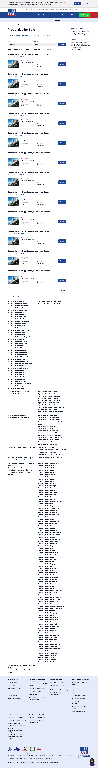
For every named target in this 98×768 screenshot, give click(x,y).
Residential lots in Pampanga (47, 613)
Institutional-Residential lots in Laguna (21, 458)
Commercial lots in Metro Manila (49, 433)
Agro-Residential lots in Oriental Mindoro (52, 407)
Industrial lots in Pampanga (47, 452)
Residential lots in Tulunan (47, 660)
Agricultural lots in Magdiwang (18, 348)
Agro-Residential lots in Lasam (48, 405)
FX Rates (72, 9)
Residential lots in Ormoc (46, 610)
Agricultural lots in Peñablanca (18, 366)
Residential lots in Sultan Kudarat (49, 648)
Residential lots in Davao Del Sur (49, 535)
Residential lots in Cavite (46, 517)
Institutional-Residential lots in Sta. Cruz (21, 460)
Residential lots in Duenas (46, 537)
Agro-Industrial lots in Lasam (17, 394)
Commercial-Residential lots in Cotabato (21, 447)
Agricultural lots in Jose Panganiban (20, 337)
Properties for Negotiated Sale (18, 35)
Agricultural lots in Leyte (16, 345)
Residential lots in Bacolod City (48, 483)
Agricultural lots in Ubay (16, 388)
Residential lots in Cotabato (47, 523)
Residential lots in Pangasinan (48, 617)
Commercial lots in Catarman (48, 415)
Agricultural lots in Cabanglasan (18, 321)
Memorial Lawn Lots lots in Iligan (18, 468)
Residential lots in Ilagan (46, 546)
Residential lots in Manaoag (47, 579)
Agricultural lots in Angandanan (18, 305)
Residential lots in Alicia (46, 470)
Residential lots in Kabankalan (48, 552)
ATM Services (11, 685)
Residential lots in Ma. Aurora (48, 575)
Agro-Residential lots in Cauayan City (50, 400)
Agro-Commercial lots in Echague (49, 301)
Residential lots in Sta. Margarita (49, 644)
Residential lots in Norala (46, 595)
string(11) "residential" (20, 44)
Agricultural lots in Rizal (16, 370)
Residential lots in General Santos (49, 541)
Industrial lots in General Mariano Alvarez (52, 450)
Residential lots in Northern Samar (49, 599)
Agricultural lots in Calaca (16, 325)
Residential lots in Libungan (47, 568)
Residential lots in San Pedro (47, 639)
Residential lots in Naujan (46, 588)
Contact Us (83, 9)
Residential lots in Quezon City (48, 628)
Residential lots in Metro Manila (48, 584)
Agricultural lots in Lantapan (17, 343)
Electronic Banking (34, 694)
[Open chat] (92, 762)
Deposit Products (12, 682)
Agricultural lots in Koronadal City (19, 341)
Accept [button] (77, 3)
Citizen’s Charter (76, 687)
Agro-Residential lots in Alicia (48, 391)
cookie (63, 2)
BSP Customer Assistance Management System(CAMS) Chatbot (57, 757)
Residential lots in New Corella (48, 593)
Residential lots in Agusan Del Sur (49, 463)
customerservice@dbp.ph (30, 755)
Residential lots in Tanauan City (48, 655)
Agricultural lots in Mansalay (17, 352)
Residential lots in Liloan (46, 570)
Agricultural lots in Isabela (16, 334)
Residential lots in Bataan (46, 490)
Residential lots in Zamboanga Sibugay (51, 662)
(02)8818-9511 (78, 42)
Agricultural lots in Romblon (17, 377)
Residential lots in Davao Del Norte (49, 532)
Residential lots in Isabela (46, 550)
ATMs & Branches (30, 9)
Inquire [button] (62, 64)
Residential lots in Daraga (46, 526)
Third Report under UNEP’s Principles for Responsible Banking (15, 736)
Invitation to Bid (35, 35)
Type (9, 41)
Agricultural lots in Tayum (16, 386)
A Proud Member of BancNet (41, 749)
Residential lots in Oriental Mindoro (50, 608)
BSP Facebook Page (47, 758)
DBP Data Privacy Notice (15, 717)
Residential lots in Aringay (47, 479)
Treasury (64, 15)
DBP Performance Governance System (25, 749)
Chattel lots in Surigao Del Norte (18, 417)
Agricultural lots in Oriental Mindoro (20, 363)
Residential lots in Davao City (48, 530)
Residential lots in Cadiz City (47, 503)
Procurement (59, 9)
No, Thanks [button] (85, 3)
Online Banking (84, 15)
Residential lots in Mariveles (47, 581)
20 (84, 42)
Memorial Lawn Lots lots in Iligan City (20, 470)
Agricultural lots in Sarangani (17, 381)
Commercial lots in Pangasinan (48, 439)
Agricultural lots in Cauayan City (18, 330)
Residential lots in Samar (46, 633)
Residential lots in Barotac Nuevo (49, 488)
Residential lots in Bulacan (47, 497)
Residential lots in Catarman (47, 510)
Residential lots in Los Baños (47, 572)
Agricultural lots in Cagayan (17, 323)
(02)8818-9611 (74, 44)
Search (88, 9)
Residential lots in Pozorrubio (48, 624)
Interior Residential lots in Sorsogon (50, 458)
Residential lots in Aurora (46, 481)
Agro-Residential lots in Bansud (48, 394)
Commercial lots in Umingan (47, 444)
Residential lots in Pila (45, 622)
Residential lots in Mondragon (48, 586)
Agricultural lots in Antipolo (17, 308)
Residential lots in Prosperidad (48, 626)
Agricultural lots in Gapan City (18, 332)
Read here (47, 20)
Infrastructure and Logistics (57, 682)
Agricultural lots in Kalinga (16, 339)
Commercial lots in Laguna (47, 426)
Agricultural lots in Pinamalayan (18, 368)
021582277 (20, 758)
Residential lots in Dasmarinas (48, 528)
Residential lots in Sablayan (47, 631)
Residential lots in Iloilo (45, 548)
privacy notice (14, 4)
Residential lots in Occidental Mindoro (51, 606)
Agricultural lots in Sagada (17, 379)
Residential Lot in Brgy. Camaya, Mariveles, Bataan (29, 54)
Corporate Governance (78, 690)
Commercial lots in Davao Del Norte (50, 419)
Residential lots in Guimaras (47, 544)
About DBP (22, 9)
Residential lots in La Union (47, 559)
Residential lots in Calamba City (48, 508)
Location (35, 41)
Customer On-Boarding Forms (37, 717)
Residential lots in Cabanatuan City (50, 501)
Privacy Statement (54, 762)
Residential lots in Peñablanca (48, 619)
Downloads (46, 35)
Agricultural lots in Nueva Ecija (18, 361)
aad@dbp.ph (77, 49)
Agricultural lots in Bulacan (17, 317)
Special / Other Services (14, 698)
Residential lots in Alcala (46, 468)
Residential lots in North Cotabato (49, 597)
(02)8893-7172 (86, 45)
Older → (63, 290)
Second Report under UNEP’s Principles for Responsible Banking (16, 730)
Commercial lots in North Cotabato (49, 435)
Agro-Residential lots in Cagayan (49, 398)
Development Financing (41, 15)
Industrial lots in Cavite (46, 447)
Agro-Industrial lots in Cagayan (18, 391)
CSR (71, 15)
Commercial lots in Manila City (48, 431)
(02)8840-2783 (78, 45)
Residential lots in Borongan (47, 494)
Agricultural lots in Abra (16, 301)
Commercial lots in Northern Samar (50, 437)
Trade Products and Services (37, 688)
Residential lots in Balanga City (48, 486)
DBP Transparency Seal (78, 695)
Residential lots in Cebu (46, 519)
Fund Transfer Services (14, 688)
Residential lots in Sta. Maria (47, 646)
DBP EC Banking (12, 695)
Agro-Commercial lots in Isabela (49, 303)
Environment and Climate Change (59, 690)
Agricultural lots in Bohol (16, 312)
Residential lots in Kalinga (46, 557)
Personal (21, 15)
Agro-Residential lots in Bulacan (49, 396)
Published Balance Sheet (78, 711)
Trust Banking (55, 15)
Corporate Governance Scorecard (81, 693)
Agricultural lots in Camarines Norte (20, 328)
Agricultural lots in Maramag (17, 354)
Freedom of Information (10, 749)
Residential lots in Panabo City (48, 615)
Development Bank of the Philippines (12, 12)
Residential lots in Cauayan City (48, 514)
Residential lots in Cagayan (47, 506)
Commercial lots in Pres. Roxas (48, 442)
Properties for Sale (50, 9)
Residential (21, 56)
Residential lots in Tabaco (46, 651)
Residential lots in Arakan (46, 477)
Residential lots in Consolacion (48, 521)
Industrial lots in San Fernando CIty (49, 454)
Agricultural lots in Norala (16, 359)
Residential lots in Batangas (47, 492)
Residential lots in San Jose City (48, 635)
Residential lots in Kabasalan (47, 555)
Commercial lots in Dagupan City (49, 417)
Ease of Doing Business (78, 698)
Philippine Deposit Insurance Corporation (32, 749)
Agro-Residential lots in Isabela (48, 403)
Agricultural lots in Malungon (17, 350)
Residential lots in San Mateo (47, 637)
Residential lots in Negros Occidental (50, 590)
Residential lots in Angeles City (48, 474)
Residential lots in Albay (46, 465)
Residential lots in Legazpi (47, 564)
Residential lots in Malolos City (48, 577)
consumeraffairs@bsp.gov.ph (28, 757)
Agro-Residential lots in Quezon (48, 409)
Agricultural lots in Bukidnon (17, 314)
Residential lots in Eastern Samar (49, 539)
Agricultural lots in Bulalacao (17, 319)
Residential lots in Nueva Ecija (48, 602)
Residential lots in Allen (46, 472)
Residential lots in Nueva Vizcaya (49, 604)
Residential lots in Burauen (47, 499)
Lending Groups (40, 9)
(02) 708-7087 (14, 757)
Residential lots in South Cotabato (49, 642)
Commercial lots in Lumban (47, 428)
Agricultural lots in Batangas (17, 310)
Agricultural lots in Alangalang (18, 303)
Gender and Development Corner (17, 720)
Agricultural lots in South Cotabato (19, 383)
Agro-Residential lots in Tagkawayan (50, 411)
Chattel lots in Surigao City (17, 415)
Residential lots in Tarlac (46, 657)
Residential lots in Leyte (46, 566)
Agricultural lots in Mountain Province (20, 357)
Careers (77, 9)
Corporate (29, 15)
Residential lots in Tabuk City (48, 653)
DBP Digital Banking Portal (36, 691)
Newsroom (65, 9)
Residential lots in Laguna (46, 561)
